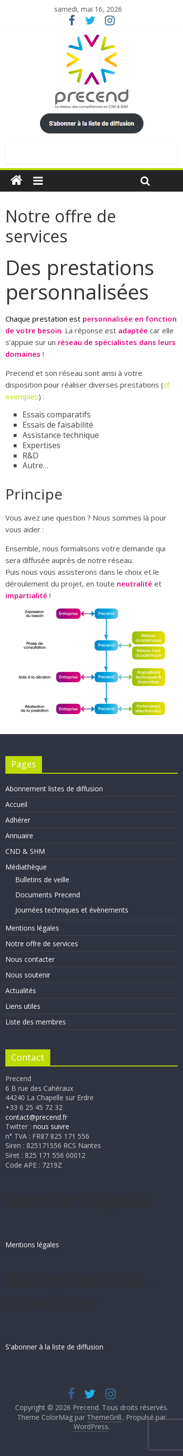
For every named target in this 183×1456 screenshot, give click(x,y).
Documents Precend (47, 894)
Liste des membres (35, 1021)
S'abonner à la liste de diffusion (54, 1346)
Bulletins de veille (42, 879)
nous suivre (51, 1126)
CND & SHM (25, 851)
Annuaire (19, 835)
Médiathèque (26, 866)
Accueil (16, 804)
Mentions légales (32, 928)
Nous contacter (30, 959)
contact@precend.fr (36, 1117)
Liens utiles (23, 1006)
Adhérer (17, 820)
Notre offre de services (41, 943)
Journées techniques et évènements (71, 909)
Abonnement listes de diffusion (54, 788)
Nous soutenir (27, 974)
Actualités (20, 990)
